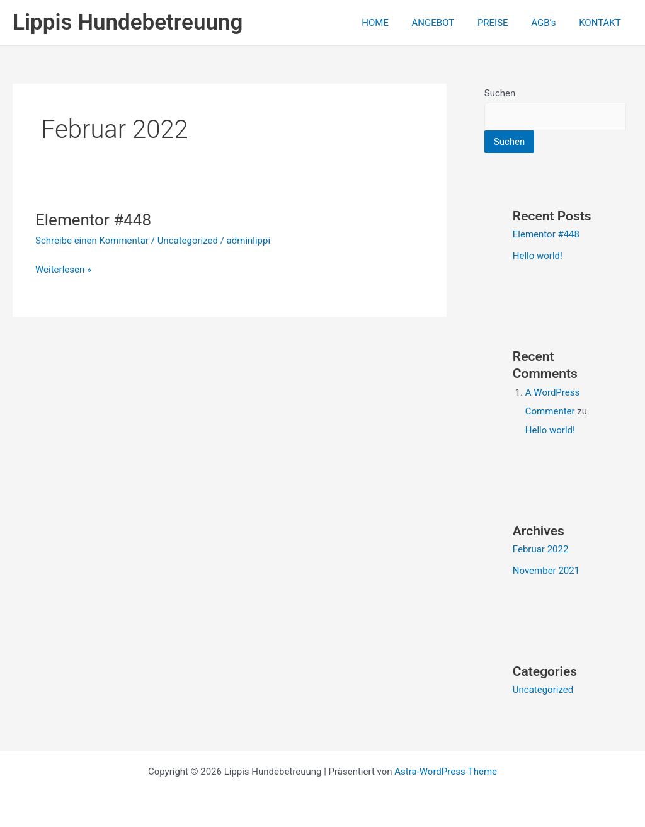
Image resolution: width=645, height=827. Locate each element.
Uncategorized (187, 240)
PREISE (503, 22)
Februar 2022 (541, 549)
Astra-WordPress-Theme (445, 771)
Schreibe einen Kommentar (92, 240)
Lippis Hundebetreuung (128, 22)
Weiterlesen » (63, 268)
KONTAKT (602, 22)
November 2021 (546, 570)
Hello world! (537, 255)
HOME (394, 22)
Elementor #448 (93, 219)
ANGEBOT (447, 22)
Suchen (500, 93)
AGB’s (549, 22)
